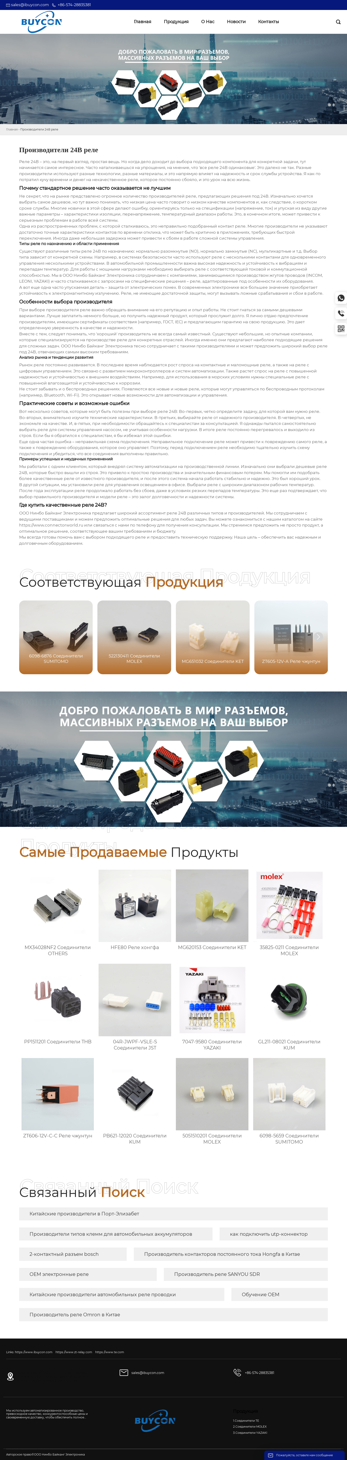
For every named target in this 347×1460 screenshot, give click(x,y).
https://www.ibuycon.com (33, 1352)
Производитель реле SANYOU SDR (217, 1274)
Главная (12, 129)
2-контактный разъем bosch (64, 1254)
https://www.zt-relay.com (74, 1352)
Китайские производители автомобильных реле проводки (103, 1294)
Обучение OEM (260, 1294)
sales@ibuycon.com (30, 5)
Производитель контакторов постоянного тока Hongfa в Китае (222, 1254)
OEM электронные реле (59, 1274)
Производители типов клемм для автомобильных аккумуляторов (111, 1234)
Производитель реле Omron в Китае (75, 1314)
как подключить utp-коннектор (269, 1234)
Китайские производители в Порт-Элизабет (84, 1214)
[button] (318, 637)
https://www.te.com (109, 1352)
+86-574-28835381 (74, 5)
